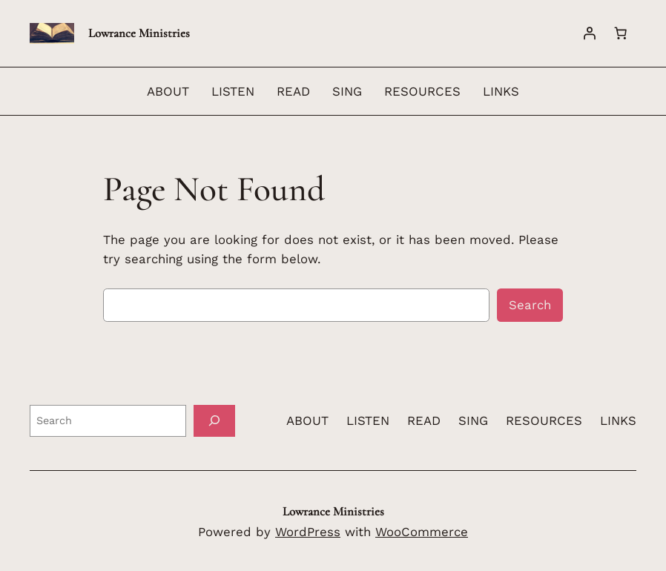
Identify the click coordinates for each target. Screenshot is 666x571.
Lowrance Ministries (139, 33)
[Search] (214, 421)
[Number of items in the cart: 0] (620, 33)
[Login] (589, 33)
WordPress (307, 531)
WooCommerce (421, 531)
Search (530, 304)
